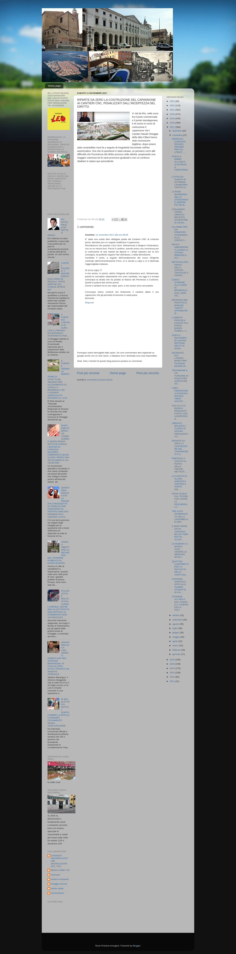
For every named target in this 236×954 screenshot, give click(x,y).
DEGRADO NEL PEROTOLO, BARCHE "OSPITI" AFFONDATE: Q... (180, 306)
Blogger (136, 945)
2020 (172, 114)
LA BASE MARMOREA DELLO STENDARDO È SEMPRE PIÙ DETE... (180, 198)
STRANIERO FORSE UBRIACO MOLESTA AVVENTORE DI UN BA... (180, 216)
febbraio (176, 650)
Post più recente (88, 373)
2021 (172, 109)
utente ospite (57, 888)
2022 (172, 105)
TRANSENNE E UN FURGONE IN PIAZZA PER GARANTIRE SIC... (180, 377)
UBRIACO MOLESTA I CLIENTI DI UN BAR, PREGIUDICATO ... (180, 430)
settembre (177, 619)
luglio (175, 628)
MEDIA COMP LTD (60, 870)
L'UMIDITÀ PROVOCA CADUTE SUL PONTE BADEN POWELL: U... (180, 324)
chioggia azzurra (59, 884)
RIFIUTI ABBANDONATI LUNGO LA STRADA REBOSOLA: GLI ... (180, 251)
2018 (172, 122)
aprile (175, 641)
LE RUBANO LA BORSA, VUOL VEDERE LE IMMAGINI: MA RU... (180, 550)
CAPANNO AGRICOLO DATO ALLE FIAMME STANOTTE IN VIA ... (179, 586)
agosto (176, 624)
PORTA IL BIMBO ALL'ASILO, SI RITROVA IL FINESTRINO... (180, 164)
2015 (172, 664)
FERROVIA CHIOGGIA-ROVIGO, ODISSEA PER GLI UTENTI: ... (179, 145)
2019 (172, 118)
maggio (176, 637)
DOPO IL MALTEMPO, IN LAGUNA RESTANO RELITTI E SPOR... (179, 342)
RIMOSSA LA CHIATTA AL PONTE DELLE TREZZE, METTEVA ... (179, 465)
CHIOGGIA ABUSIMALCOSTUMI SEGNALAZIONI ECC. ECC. (59, 860)
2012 (172, 677)
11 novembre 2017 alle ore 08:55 (112, 235)
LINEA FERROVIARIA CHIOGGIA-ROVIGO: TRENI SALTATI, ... (180, 394)
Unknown (55, 875)
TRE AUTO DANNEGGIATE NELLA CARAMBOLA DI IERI (180, 516)
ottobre (176, 615)
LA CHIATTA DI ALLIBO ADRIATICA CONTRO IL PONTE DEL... (179, 483)
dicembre (177, 131)
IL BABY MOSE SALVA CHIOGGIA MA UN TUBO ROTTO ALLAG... (180, 533)
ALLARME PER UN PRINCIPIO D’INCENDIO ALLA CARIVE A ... (179, 233)
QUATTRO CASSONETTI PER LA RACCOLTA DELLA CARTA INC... (180, 568)
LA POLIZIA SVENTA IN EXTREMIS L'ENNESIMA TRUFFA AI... (179, 182)
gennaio (176, 654)
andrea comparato (60, 879)
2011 (172, 681)
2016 (172, 659)
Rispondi (89, 302)
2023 (172, 101)
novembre (177, 135)
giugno (176, 632)
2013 (172, 672)
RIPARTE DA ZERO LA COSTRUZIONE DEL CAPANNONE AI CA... (180, 447)
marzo (175, 645)
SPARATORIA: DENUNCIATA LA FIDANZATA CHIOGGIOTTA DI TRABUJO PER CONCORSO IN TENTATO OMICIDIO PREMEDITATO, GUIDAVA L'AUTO (58, 502)
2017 (172, 127)
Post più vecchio (147, 373)
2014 (172, 668)
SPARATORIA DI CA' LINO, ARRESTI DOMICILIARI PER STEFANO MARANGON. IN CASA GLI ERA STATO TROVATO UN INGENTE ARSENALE (58, 658)
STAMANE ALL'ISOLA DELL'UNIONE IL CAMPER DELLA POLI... (180, 603)
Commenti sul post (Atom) (99, 380)
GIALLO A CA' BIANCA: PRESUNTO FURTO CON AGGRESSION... (180, 412)
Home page (54, 85)
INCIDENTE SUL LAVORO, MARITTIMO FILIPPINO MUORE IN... (179, 359)
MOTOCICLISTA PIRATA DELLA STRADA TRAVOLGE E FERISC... (180, 269)
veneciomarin (57, 893)
